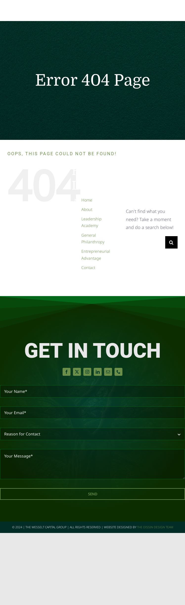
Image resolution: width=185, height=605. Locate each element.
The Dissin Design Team (155, 527)
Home (86, 200)
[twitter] (77, 372)
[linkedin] (98, 372)
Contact (88, 267)
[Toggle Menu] (173, 10)
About (86, 209)
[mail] (108, 372)
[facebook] (66, 372)
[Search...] (145, 242)
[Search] (171, 242)
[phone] (118, 372)
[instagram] (87, 372)
